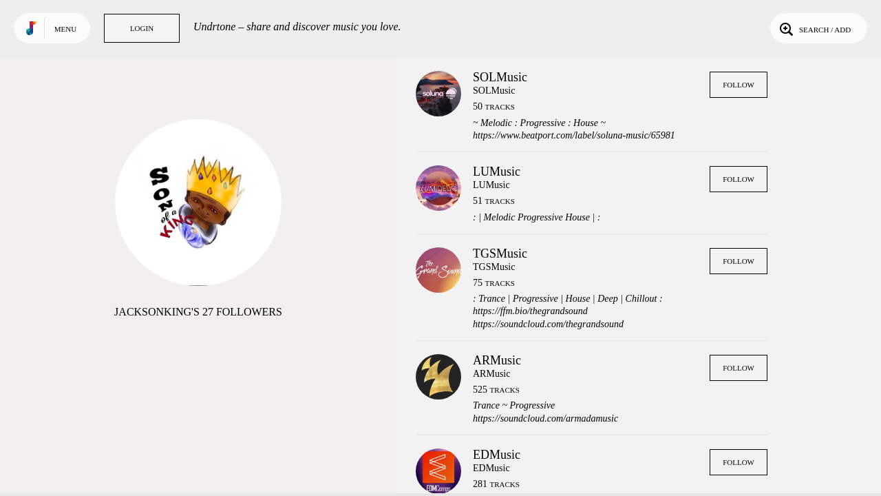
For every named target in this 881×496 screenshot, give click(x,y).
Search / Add (814, 28)
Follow (738, 85)
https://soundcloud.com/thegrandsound (548, 324)
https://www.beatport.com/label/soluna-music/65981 (574, 135)
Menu (65, 29)
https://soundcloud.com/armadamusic (545, 418)
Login (141, 28)
